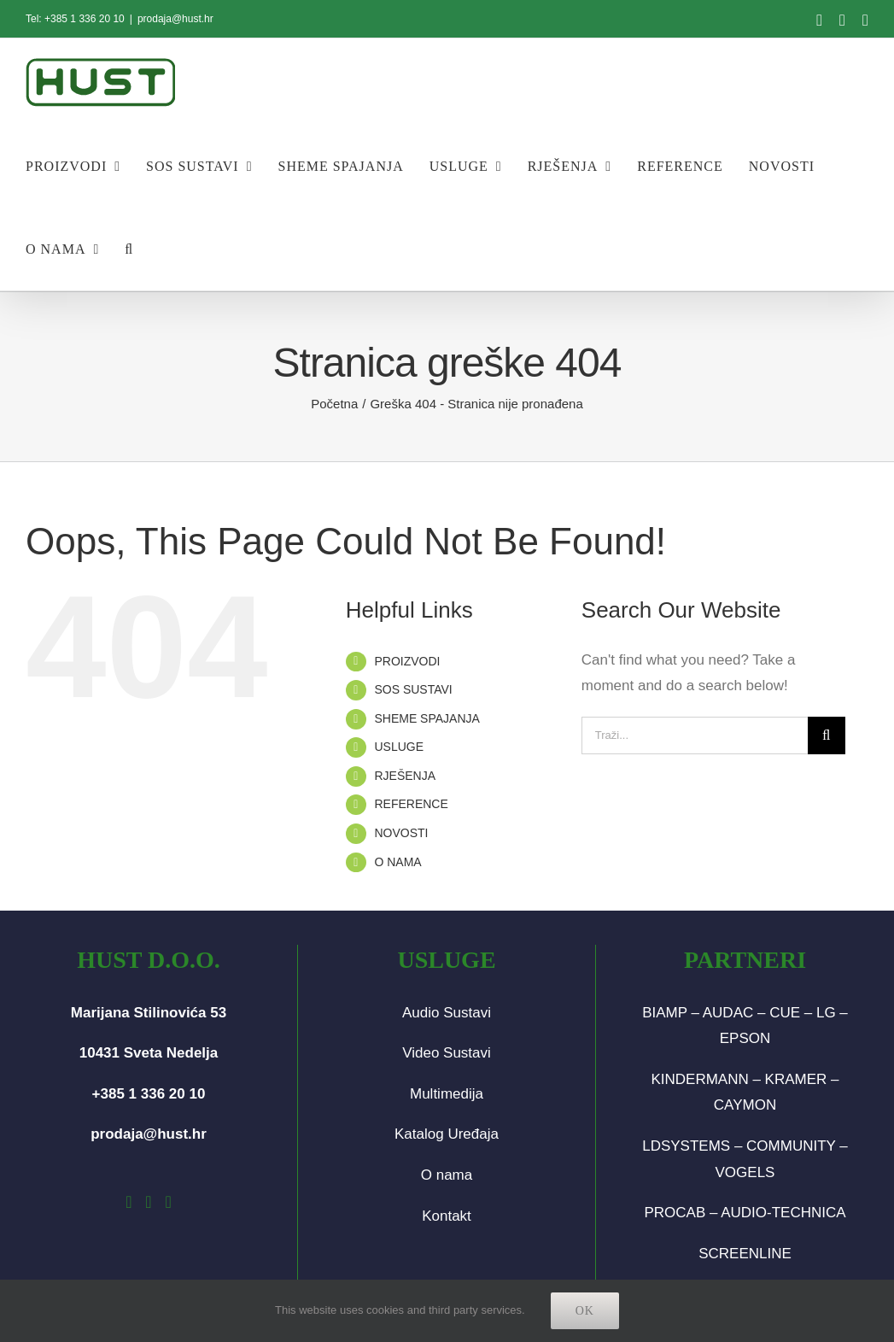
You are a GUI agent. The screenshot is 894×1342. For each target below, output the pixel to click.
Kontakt (446, 1216)
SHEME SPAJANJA (426, 718)
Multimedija (446, 1094)
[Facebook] (128, 1201)
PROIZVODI (407, 661)
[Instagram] (148, 1201)
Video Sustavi (446, 1053)
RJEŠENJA (404, 775)
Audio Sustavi (446, 1013)
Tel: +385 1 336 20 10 (75, 19)
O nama (446, 1175)
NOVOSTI (401, 833)
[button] (129, 249)
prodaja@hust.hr (175, 19)
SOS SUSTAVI (413, 689)
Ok (585, 1310)
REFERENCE (410, 804)
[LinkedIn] (168, 1201)
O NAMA (397, 862)
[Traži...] (694, 735)
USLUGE (399, 746)
